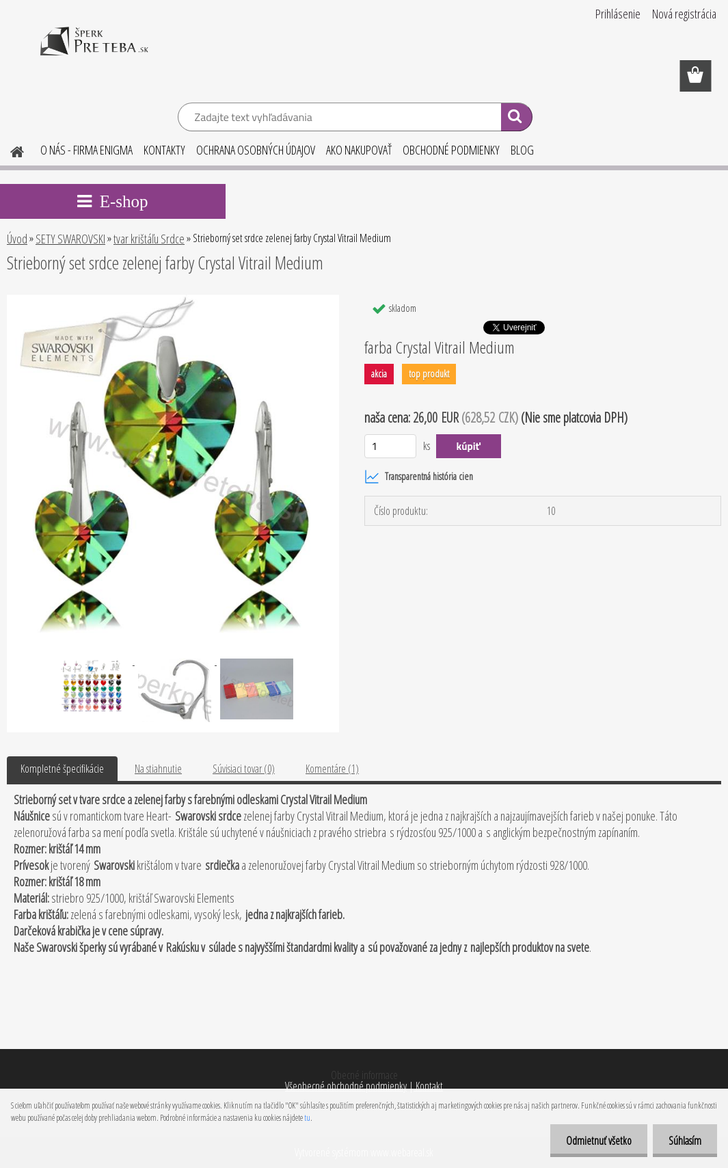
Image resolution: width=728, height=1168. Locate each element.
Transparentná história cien (418, 476)
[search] (516, 119)
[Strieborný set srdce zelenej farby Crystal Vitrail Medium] (173, 300)
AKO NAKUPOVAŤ (359, 150)
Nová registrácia (684, 13)
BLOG (522, 150)
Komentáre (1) (332, 768)
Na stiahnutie (158, 768)
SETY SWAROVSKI (70, 238)
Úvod (17, 238)
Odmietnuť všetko (595, 1140)
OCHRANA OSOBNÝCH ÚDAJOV (255, 150)
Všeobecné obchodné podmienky (346, 1085)
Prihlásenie (618, 13)
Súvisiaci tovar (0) (244, 768)
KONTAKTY (164, 150)
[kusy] (390, 446)
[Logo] (94, 50)
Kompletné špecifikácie (62, 768)
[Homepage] (9, 149)
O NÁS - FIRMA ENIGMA (86, 150)
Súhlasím (683, 1140)
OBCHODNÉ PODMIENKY (451, 150)
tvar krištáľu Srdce (149, 238)
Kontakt (428, 1085)
